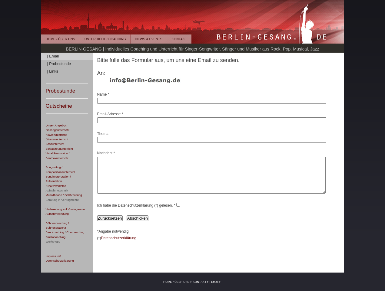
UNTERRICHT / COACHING (105, 39)
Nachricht (105, 153)
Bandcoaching (55, 232)
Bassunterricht (55, 144)
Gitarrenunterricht (57, 139)
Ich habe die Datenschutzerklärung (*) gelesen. (135, 213)
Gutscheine (59, 106)
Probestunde (60, 91)
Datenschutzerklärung (118, 245)
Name (102, 94)
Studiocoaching (56, 237)
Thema (102, 134)
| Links (52, 71)
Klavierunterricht (56, 134)
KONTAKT (179, 39)
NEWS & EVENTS (148, 39)
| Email (53, 56)
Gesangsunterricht (57, 130)
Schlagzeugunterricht (59, 148)
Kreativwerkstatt (56, 186)
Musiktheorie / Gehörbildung (64, 195)
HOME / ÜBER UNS (60, 39)
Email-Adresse (109, 114)
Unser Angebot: (57, 125)
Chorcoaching (75, 232)
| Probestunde (59, 64)
